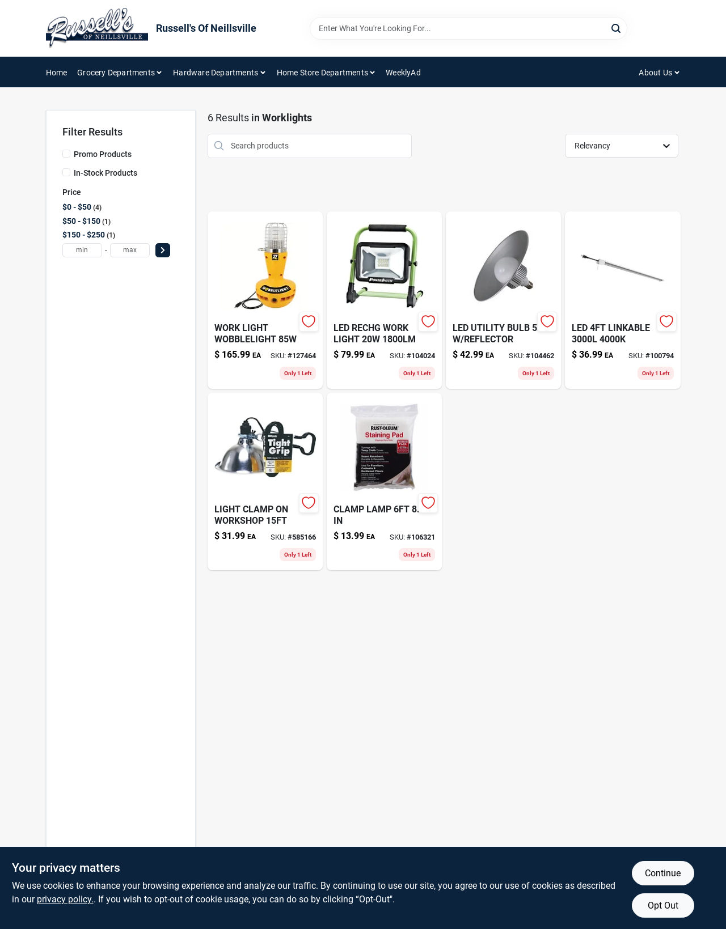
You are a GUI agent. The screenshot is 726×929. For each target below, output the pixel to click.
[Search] (617, 27)
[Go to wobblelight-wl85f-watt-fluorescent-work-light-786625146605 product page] (265, 300)
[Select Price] (162, 250)
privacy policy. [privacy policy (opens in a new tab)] (65, 899)
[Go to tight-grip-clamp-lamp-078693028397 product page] (265, 481)
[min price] (82, 250)
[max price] (130, 250)
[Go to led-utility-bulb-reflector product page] (503, 300)
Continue (663, 873)
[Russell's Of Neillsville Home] (97, 28)
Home (56, 72)
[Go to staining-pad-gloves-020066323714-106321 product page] (384, 481)
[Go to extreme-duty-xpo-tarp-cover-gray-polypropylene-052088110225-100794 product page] (622, 300)
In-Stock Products (105, 172)
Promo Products (103, 154)
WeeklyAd (403, 72)
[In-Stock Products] (66, 172)
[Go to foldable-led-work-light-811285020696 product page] (384, 300)
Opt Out (663, 905)
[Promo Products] (66, 154)
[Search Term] (468, 28)
